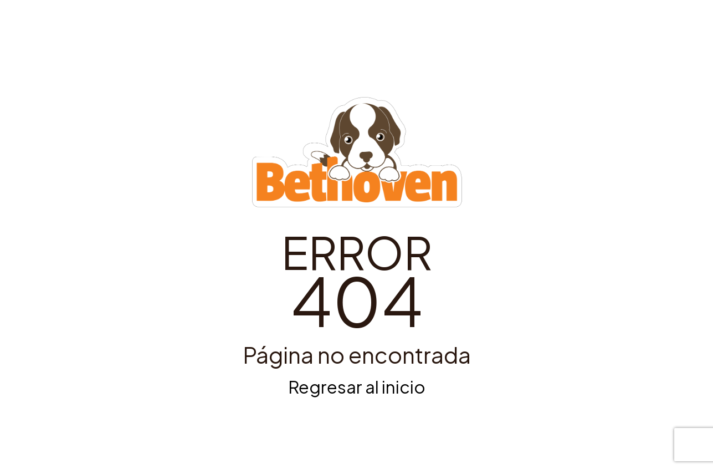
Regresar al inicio (356, 386)
